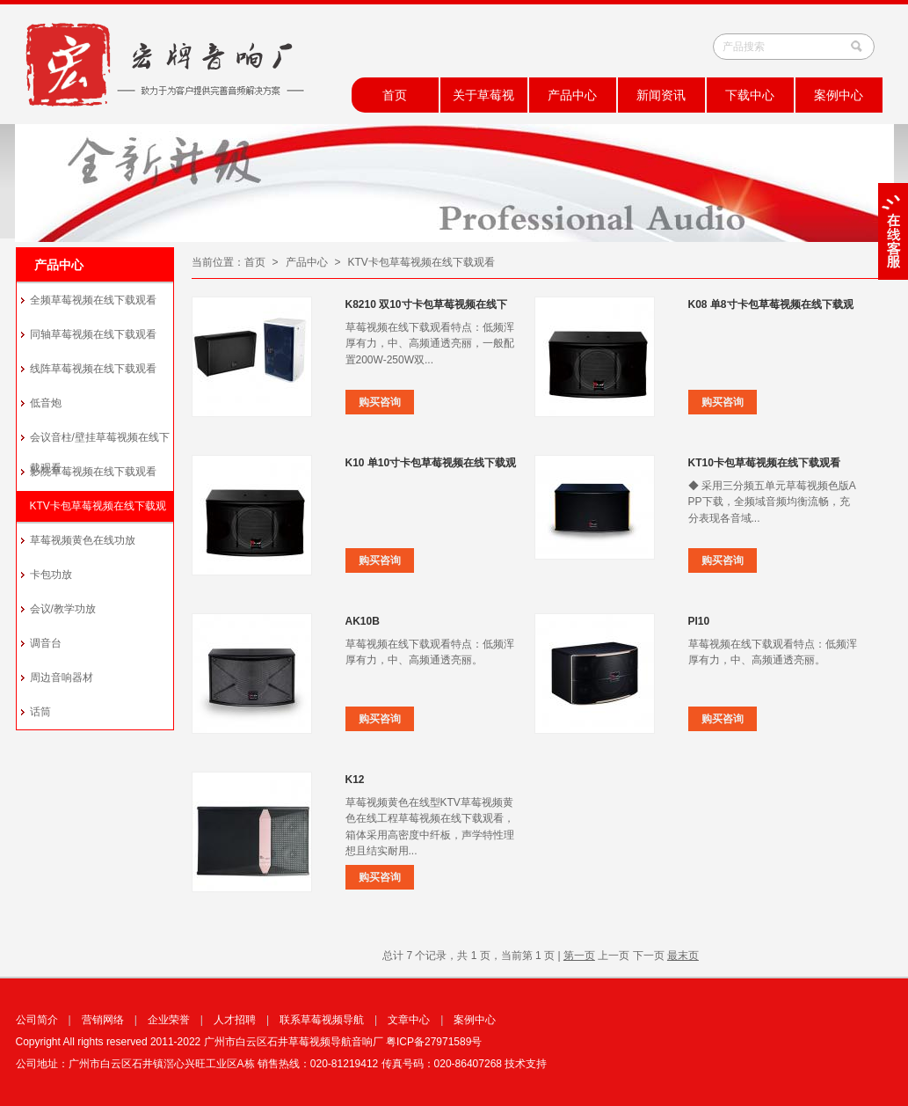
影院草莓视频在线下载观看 (93, 471)
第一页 (579, 955)
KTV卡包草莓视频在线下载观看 (98, 512)
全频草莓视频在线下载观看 (93, 300)
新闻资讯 (661, 95)
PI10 (699, 621)
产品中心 (572, 95)
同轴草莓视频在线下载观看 (93, 334)
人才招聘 (235, 1020)
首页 (394, 95)
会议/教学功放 (63, 609)
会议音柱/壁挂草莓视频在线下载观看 (100, 443)
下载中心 (749, 95)
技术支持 (526, 1064)
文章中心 (409, 1020)
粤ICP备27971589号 (434, 1042)
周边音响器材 (61, 677)
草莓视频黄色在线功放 (82, 540)
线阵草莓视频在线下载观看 (93, 369)
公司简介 (37, 1020)
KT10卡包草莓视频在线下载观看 (764, 463)
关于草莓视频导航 (483, 100)
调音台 (46, 643)
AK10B (362, 621)
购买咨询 (380, 402)
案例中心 (838, 95)
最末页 (683, 955)
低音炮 (46, 403)
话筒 (40, 712)
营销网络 (103, 1020)
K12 (355, 779)
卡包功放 (51, 574)
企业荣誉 (169, 1020)
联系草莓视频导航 (322, 1020)
